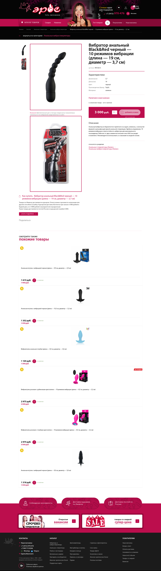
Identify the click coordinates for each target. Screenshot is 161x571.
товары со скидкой (110, 521)
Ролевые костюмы (96, 560)
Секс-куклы (93, 548)
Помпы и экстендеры (56, 551)
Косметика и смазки (96, 554)
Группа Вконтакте (26, 554)
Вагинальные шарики (56, 554)
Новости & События (129, 556)
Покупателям (118, 23)
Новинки (60, 23)
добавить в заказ (129, 112)
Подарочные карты (56, 563)
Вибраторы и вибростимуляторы (56, 544)
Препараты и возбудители (58, 557)
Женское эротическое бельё (99, 557)
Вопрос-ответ (127, 546)
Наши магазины (131, 23)
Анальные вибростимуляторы (60, 29)
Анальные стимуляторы (41, 29)
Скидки (51, 23)
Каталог (29, 29)
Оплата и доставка (128, 549)
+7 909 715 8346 (27, 549)
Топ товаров (98, 23)
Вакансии (125, 562)
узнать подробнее (28, 214)
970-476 (114, 13)
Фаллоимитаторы (75, 543)
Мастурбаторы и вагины (77, 548)
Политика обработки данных (35, 567)
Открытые (47, 521)
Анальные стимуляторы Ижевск (101, 147)
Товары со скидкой (128, 559)
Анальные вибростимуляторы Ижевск (103, 149)
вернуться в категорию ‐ (45, 36)
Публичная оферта (31, 565)
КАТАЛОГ (31, 23)
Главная (21, 29)
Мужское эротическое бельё (59, 560)
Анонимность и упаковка (130, 553)
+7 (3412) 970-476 (26, 546)
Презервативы (74, 554)
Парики (72, 560)
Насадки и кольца (75, 551)
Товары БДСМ (94, 551)
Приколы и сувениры (76, 557)
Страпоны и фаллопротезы (98, 543)
